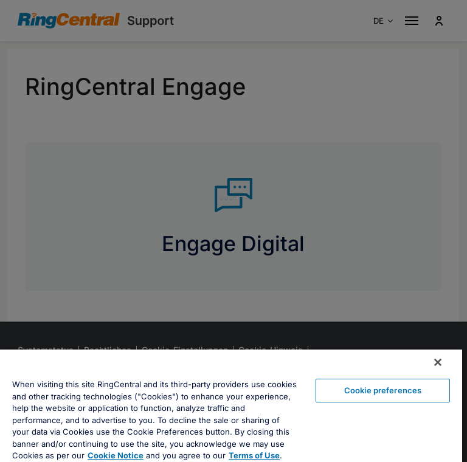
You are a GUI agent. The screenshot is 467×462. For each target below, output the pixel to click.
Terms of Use (254, 455)
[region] (231, 406)
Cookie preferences (382, 390)
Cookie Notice (116, 455)
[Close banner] (437, 362)
